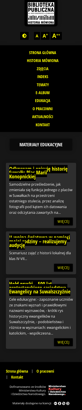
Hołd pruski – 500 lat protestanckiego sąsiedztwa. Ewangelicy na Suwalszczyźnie (39, 287)
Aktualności (42, 116)
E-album (43, 92)
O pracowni (43, 108)
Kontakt (43, 124)
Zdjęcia (43, 68)
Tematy (43, 84)
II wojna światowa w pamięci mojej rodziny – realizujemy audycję (39, 241)
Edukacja (42, 100)
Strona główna (42, 52)
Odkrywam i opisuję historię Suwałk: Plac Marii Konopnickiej (38, 172)
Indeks (42, 76)
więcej (63, 221)
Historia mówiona (43, 60)
